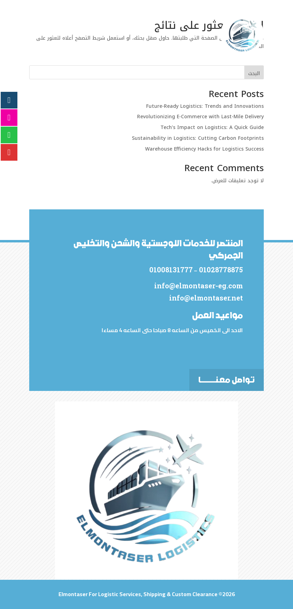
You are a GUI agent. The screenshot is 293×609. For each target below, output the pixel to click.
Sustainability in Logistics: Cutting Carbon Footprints (198, 138)
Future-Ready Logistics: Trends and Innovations (205, 106)
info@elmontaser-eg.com (197, 285)
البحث (254, 73)
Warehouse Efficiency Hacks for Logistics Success (204, 149)
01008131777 (170, 269)
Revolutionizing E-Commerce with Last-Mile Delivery (200, 116)
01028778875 (219, 269)
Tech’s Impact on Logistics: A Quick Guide (212, 127)
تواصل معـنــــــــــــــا (226, 380)
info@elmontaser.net (205, 297)
